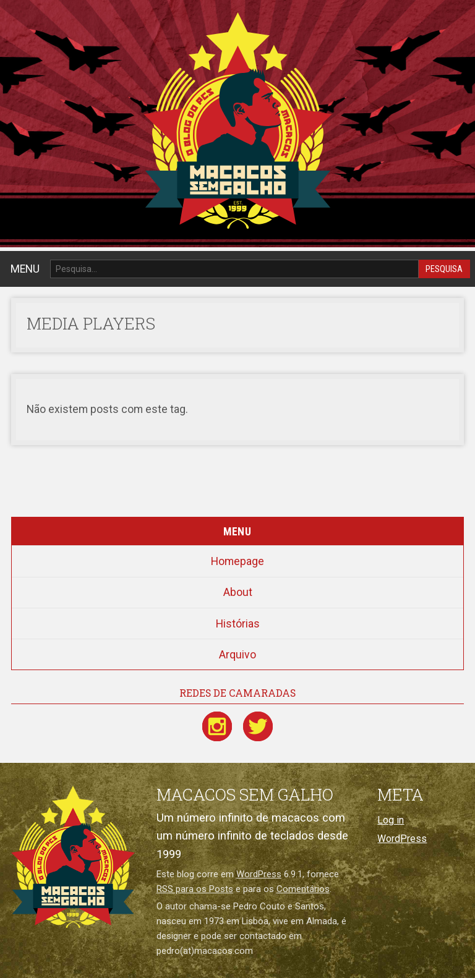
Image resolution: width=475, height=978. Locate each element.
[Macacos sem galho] (73, 857)
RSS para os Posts (194, 889)
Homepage (237, 561)
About (237, 592)
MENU (25, 269)
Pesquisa (444, 269)
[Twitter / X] (258, 726)
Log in (390, 820)
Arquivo (237, 654)
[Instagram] (217, 726)
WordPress (258, 874)
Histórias (238, 624)
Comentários (303, 889)
